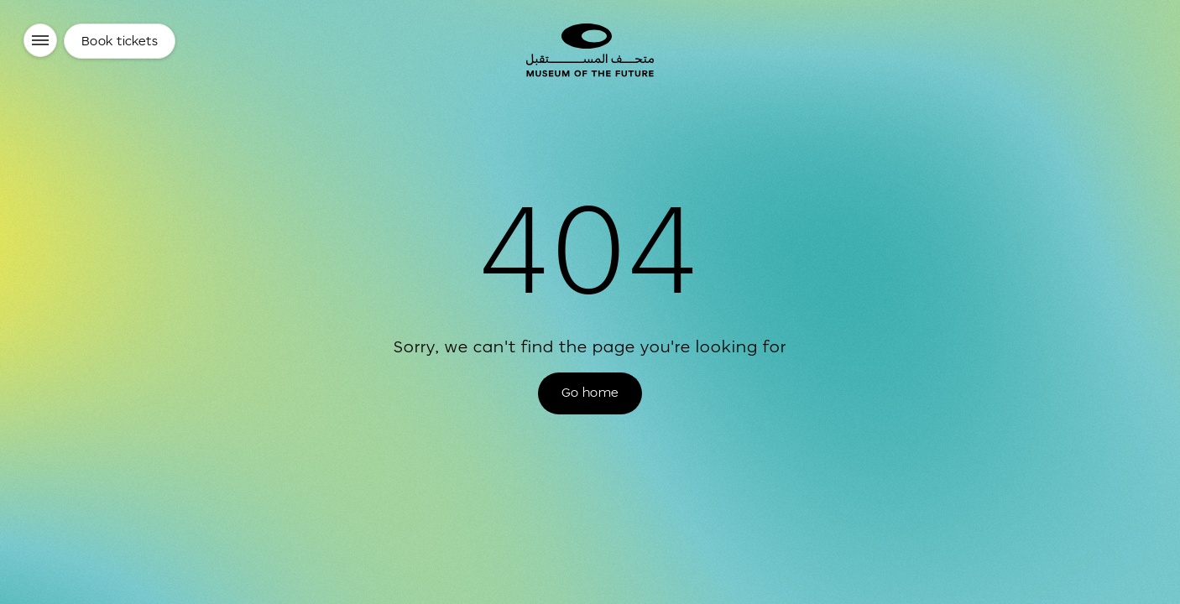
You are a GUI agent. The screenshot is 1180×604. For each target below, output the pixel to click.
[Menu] (40, 40)
